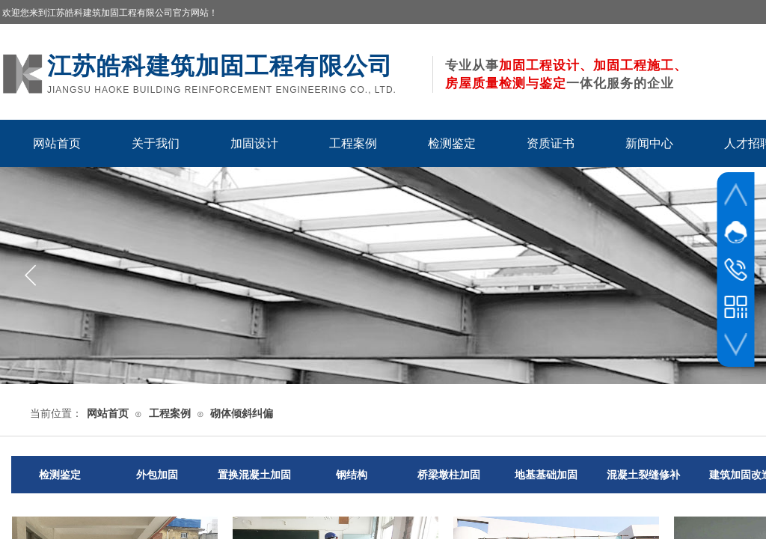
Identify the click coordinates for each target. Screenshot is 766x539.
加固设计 (254, 143)
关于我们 (156, 143)
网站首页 (57, 143)
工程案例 (353, 143)
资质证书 (550, 143)
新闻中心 (649, 143)
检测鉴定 (452, 143)
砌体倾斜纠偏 (241, 413)
